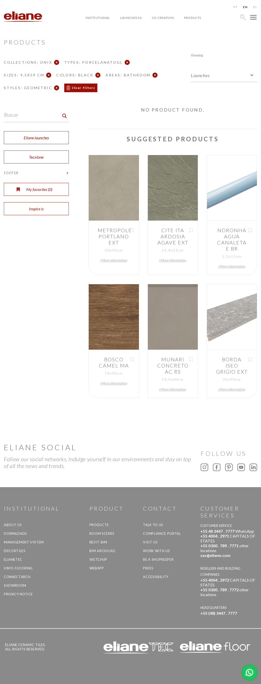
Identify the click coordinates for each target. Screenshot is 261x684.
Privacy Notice (18, 594)
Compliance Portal (162, 533)
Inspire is (36, 208)
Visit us (150, 542)
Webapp (96, 568)
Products (192, 18)
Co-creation (163, 18)
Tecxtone (36, 157)
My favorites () (34, 189)
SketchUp (98, 559)
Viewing (197, 55)
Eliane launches (36, 137)
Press (148, 568)
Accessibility (155, 577)
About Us (13, 525)
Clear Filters (83, 88)
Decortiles (14, 551)
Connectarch (17, 577)
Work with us (156, 551)
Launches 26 (131, 18)
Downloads (15, 533)
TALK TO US (153, 525)
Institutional (98, 18)
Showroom (15, 585)
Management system (24, 542)
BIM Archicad (102, 551)
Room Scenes (101, 533)
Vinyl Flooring (18, 568)
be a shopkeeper (158, 559)
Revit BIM (98, 542)
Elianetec (13, 559)
